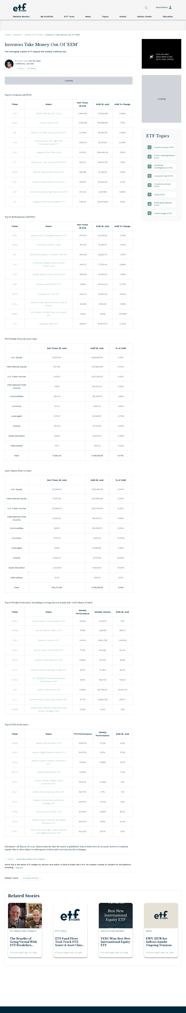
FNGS (15, 811)
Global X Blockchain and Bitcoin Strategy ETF (49, 802)
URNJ (15, 621)
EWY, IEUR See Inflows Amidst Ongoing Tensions (159, 942)
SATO (14, 782)
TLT (14, 162)
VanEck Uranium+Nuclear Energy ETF (49, 670)
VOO (15, 152)
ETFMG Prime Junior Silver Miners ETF (48, 699)
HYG (15, 142)
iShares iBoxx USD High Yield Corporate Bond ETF (49, 142)
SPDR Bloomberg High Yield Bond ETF (49, 192)
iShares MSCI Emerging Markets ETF (48, 235)
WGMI (15, 743)
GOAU (15, 680)
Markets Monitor (21, 16)
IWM (15, 284)
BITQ (14, 762)
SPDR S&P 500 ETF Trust (48, 113)
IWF (15, 182)
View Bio (19, 867)
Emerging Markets (31, 878)
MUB (15, 172)
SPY (15, 113)
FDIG (14, 821)
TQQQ (15, 244)
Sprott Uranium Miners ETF (49, 630)
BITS (15, 802)
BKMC (15, 314)
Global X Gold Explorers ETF (49, 660)
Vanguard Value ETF (48, 323)
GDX (15, 689)
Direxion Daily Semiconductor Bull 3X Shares (49, 304)
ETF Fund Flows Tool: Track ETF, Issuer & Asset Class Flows (68, 942)
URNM (15, 630)
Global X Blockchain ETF (48, 772)
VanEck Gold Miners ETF (49, 689)
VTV (15, 323)
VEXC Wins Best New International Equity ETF (115, 942)
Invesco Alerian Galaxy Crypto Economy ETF (49, 782)
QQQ (14, 122)
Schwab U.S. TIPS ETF (48, 294)
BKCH (15, 772)
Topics (105, 16)
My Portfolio (47, 16)
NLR (15, 670)
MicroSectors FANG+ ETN (48, 811)
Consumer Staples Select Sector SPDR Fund (49, 264)
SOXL (15, 304)
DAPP (15, 752)
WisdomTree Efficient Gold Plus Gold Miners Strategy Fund (49, 709)
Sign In (170, 7)
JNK (15, 192)
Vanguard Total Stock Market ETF (49, 201)
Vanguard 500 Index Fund (48, 152)
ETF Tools (69, 16)
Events (123, 16)
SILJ (15, 699)
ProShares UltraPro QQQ (49, 244)
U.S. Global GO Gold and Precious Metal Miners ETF (49, 680)
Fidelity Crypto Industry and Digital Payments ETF (49, 821)
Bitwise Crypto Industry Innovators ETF (49, 762)
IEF (14, 132)
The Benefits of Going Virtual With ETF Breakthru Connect (23, 942)
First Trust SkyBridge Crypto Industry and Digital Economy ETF (49, 831)
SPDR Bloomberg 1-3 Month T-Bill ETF (48, 254)
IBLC (14, 792)
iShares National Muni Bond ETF (48, 172)
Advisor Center (144, 16)
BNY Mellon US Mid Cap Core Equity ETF (49, 314)
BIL (14, 254)
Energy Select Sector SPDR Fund (48, 274)
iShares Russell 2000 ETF (48, 284)
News (88, 16)
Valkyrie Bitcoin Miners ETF (49, 743)
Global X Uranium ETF (48, 640)
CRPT (15, 831)
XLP (15, 264)
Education (168, 16)
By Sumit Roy (21, 61)
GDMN (15, 709)
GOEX (15, 660)
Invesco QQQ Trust (48, 122)
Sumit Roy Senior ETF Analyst (31, 859)
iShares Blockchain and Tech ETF (49, 792)
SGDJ (15, 650)
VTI (14, 201)
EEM (15, 235)
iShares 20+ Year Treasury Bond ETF (48, 162)
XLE (15, 274)
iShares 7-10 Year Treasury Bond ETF (48, 132)
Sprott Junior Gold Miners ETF (48, 650)
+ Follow (20, 68)
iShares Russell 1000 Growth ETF (49, 182)
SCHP (15, 294)
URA (15, 640)
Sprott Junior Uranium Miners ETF (48, 621)
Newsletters (159, 7)
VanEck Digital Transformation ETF (48, 752)
